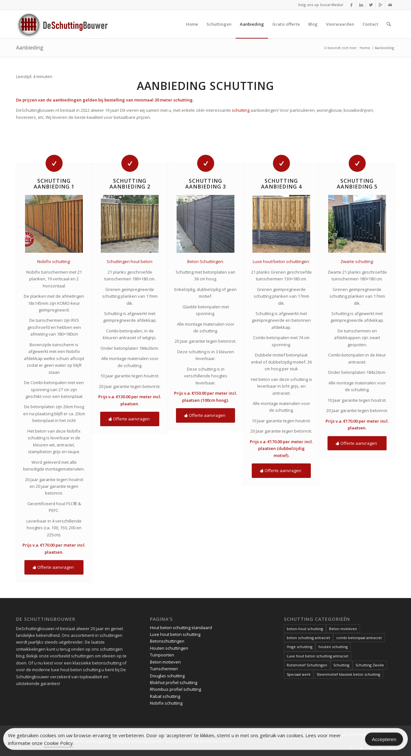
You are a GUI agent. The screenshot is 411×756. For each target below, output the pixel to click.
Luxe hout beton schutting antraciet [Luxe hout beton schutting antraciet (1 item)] (317, 656)
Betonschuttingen (167, 641)
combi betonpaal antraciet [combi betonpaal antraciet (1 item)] (359, 637)
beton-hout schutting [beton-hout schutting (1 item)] (305, 628)
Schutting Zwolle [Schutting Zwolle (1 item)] (369, 665)
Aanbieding (29, 47)
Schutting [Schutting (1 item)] (341, 665)
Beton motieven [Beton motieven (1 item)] (343, 628)
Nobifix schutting (53, 261)
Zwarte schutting (356, 261)
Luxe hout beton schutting (175, 634)
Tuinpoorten (162, 655)
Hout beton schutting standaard (181, 627)
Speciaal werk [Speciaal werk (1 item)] (298, 674)
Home (365, 47)
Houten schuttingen (169, 648)
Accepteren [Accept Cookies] (384, 740)
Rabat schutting (165, 696)
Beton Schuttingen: (205, 261)
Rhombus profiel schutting (175, 689)
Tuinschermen (164, 669)
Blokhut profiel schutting (173, 682)
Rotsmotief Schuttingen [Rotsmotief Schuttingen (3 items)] (307, 665)
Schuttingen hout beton (129, 261)
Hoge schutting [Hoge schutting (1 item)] (299, 646)
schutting (240, 110)
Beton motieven (165, 662)
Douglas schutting (167, 676)
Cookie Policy (58, 744)
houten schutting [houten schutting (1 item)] (333, 646)
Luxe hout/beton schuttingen (281, 261)
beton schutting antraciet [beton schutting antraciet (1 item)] (308, 637)
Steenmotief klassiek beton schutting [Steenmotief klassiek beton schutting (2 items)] (348, 674)
